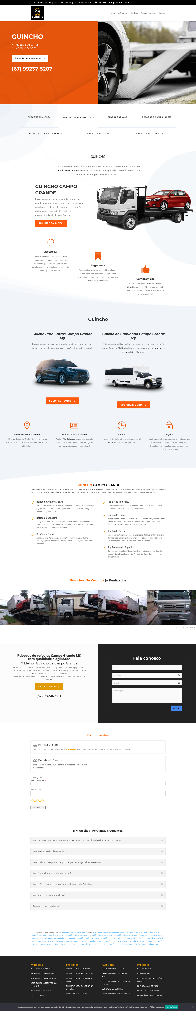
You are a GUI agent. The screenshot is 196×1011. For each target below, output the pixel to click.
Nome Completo (37, 781)
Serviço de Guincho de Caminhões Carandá (126, 938)
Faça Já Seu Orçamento (30, 58)
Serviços (134, 13)
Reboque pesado (148, 13)
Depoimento (35, 789)
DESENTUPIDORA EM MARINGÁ (43, 973)
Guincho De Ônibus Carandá (109, 935)
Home (112, 13)
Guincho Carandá (141, 932)
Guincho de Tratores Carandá (134, 935)
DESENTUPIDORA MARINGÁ (41, 969)
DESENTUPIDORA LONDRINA (78, 969)
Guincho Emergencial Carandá (70, 938)
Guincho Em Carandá (47, 938)
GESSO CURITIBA (144, 969)
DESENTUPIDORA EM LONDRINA (79, 973)
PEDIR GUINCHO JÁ (49, 686)
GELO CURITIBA (143, 973)
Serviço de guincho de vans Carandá (95, 941)
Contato (162, 13)
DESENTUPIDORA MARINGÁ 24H (43, 978)
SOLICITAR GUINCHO (62, 401)
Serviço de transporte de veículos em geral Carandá (136, 944)
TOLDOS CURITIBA (38, 995)
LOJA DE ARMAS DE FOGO (147, 986)
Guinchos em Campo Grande (74, 932)
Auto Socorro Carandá (102, 932)
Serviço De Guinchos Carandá (123, 941)
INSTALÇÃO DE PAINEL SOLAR (149, 995)
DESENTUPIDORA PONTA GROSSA (116, 993)
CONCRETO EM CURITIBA (112, 989)
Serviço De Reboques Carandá (149, 941)
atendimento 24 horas (68, 170)
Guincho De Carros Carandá (60, 935)
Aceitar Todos (172, 1007)
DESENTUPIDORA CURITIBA (113, 969)
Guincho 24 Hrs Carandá (122, 932)
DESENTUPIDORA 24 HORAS (42, 990)
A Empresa (122, 13)
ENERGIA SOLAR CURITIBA (148, 990)
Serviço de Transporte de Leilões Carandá (96, 944)
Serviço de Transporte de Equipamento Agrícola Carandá (54, 944)
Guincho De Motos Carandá (84, 935)
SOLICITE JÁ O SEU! (51, 223)
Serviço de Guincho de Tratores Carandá (61, 941)
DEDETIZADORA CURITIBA (76, 993)
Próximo (191, 627)
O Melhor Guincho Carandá (95, 938)
